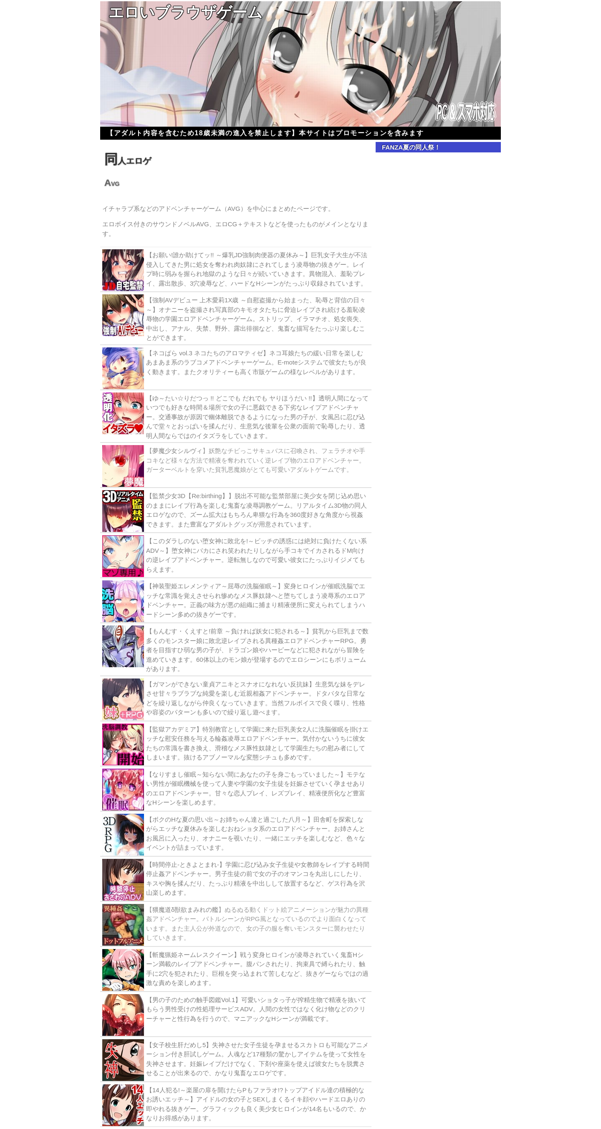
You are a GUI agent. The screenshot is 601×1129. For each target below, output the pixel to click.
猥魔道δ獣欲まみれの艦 (185, 909)
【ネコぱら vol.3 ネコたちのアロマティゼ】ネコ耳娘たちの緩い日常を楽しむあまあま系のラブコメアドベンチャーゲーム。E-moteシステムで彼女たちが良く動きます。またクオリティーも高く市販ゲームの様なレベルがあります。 (256, 362)
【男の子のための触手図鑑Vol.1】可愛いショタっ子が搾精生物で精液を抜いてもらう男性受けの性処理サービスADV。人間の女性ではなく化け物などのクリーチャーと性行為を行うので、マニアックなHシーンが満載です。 (256, 1009)
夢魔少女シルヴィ (177, 450)
